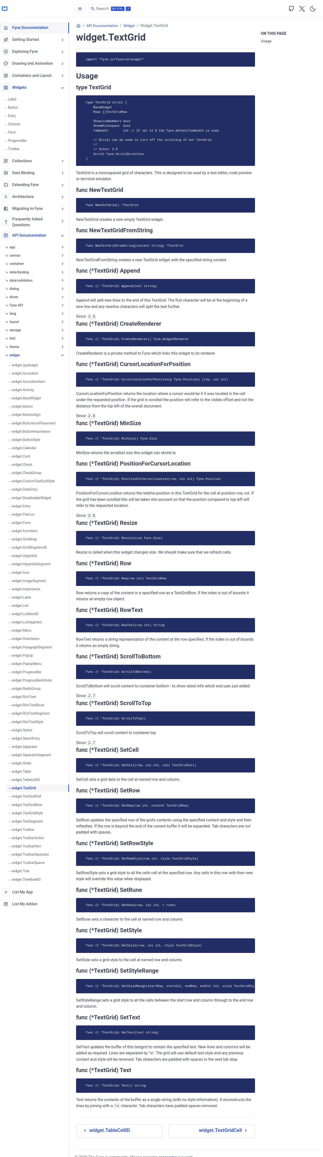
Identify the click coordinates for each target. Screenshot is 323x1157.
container (20, 263)
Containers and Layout (30, 75)
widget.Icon (24, 571)
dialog (17, 288)
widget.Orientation (29, 637)
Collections (20, 160)
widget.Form (24, 521)
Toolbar (17, 149)
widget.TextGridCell (30, 794)
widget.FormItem (28, 529)
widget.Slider (25, 761)
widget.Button (25, 405)
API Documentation (27, 235)
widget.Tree (24, 868)
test (16, 338)
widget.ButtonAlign (29, 414)
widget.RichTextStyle (31, 720)
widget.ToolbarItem (30, 844)
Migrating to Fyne (25, 208)
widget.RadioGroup (29, 687)
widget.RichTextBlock (31, 703)
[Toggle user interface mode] (312, 8)
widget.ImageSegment (32, 579)
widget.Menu (25, 629)
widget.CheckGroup (30, 472)
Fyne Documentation (28, 27)
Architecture (21, 196)
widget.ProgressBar (30, 670)
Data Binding (21, 172)
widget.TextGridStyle (30, 811)
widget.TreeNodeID (29, 877)
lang (16, 313)
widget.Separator (28, 744)
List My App (20, 889)
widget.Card (24, 455)
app (16, 247)
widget (18, 354)
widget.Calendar (27, 447)
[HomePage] (36, 9)
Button (16, 107)
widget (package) (28, 364)
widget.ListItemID (28, 612)
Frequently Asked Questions (25, 221)
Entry (15, 115)
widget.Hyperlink (27, 554)
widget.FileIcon (26, 513)
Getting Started (23, 39)
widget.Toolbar (26, 827)
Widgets (17, 87)
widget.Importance (29, 587)
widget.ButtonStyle (29, 438)
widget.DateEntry (28, 488)
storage (18, 329)
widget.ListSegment (30, 620)
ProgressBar (20, 140)
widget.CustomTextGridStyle (36, 480)
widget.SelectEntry (29, 736)
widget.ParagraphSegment (35, 645)
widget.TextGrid (27, 786)
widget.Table (24, 769)
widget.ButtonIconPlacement (37, 422)
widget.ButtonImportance (34, 430)
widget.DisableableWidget (34, 496)
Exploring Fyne (23, 51)
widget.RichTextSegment (34, 711)
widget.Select (25, 728)
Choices (17, 124)
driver (17, 296)
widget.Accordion (28, 372)
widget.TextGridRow (30, 802)
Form (15, 132)
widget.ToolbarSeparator (33, 852)
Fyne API (20, 304)
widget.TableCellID (29, 778)
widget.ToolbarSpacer (31, 860)
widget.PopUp (25, 653)
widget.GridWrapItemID (32, 546)
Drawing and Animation (30, 63)
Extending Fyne (23, 184)
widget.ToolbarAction (31, 835)
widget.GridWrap (27, 538)
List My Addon (23, 901)
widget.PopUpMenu (30, 662)
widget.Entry (24, 505)
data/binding (22, 271)
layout (17, 321)
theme (18, 346)
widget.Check (25, 463)
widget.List (23, 604)
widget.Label (24, 596)
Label (15, 99)
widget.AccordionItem (32, 381)
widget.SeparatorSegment (34, 753)
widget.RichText (27, 695)
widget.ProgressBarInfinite (35, 678)
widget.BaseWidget (29, 397)
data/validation (24, 280)
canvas (18, 255)
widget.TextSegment (30, 819)
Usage (267, 41)
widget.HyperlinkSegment (34, 563)
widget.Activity (26, 389)
